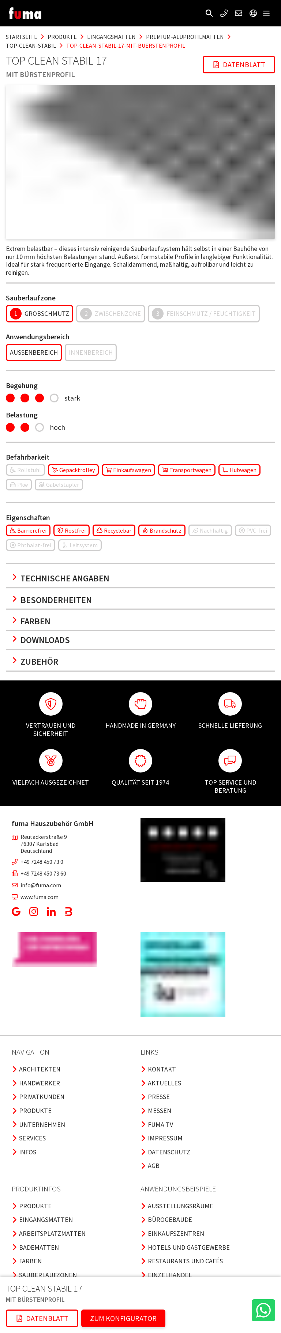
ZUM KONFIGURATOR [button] (123, 1318)
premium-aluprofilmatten (185, 36)
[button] (209, 13)
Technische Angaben (60, 578)
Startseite (21, 36)
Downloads (41, 640)
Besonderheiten (52, 600)
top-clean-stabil (31, 45)
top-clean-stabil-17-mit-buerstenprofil (125, 45)
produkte (62, 36)
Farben (31, 621)
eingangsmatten (111, 36)
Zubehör (35, 661)
